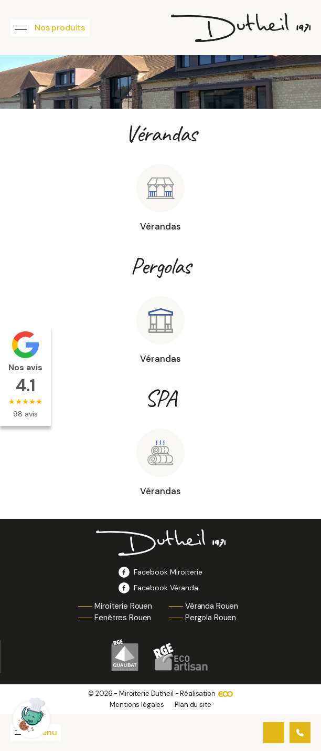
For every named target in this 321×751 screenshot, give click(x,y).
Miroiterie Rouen (123, 606)
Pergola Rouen (210, 617)
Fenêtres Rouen (122, 617)
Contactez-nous (273, 732)
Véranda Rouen (211, 606)
